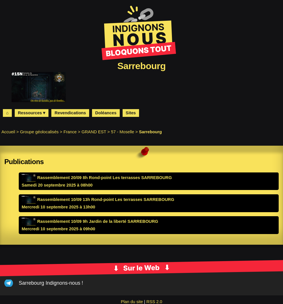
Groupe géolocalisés (39, 132)
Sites (131, 113)
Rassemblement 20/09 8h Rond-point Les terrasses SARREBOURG (97, 177)
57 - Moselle (122, 132)
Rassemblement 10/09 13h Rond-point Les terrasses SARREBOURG (98, 199)
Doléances (106, 113)
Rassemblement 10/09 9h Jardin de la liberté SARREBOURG (90, 221)
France (70, 132)
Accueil (8, 132)
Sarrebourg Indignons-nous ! (51, 283)
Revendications (70, 113)
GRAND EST (94, 132)
